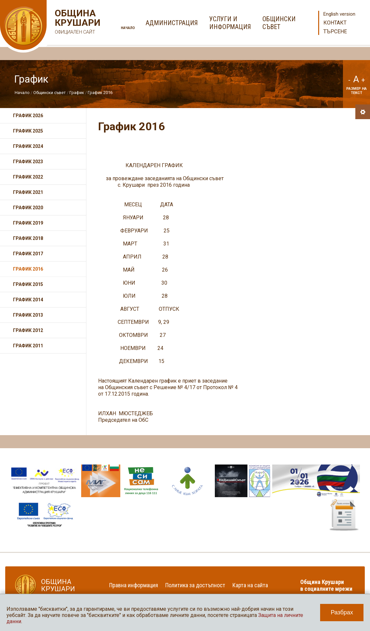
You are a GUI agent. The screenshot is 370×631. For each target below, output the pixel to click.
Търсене (335, 31)
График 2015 (28, 284)
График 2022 (28, 177)
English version (339, 14)
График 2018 (28, 238)
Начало (128, 28)
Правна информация (133, 585)
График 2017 (28, 253)
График (77, 92)
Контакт (335, 23)
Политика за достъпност (195, 585)
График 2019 (28, 223)
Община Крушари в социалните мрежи (326, 585)
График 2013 (28, 315)
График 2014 (28, 299)
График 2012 (28, 330)
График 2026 (28, 115)
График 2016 (100, 92)
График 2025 (28, 131)
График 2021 (28, 192)
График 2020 (28, 207)
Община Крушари (77, 22)
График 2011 (28, 345)
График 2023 (28, 161)
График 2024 (28, 146)
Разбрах (342, 612)
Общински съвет (49, 92)
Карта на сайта (250, 585)
